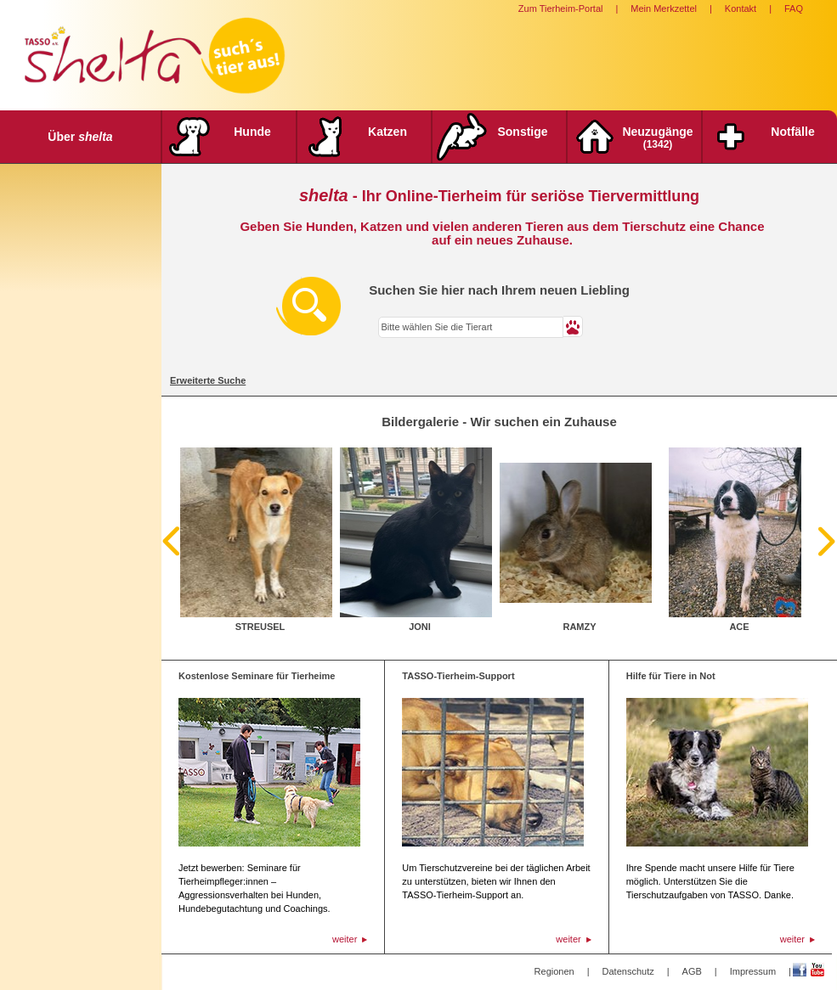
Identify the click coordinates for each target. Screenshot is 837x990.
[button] (573, 326)
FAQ (793, 8)
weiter (344, 939)
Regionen (554, 971)
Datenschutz (628, 971)
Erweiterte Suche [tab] (208, 380)
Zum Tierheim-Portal (560, 8)
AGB (692, 971)
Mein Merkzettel (664, 8)
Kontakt (740, 8)
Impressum (753, 971)
